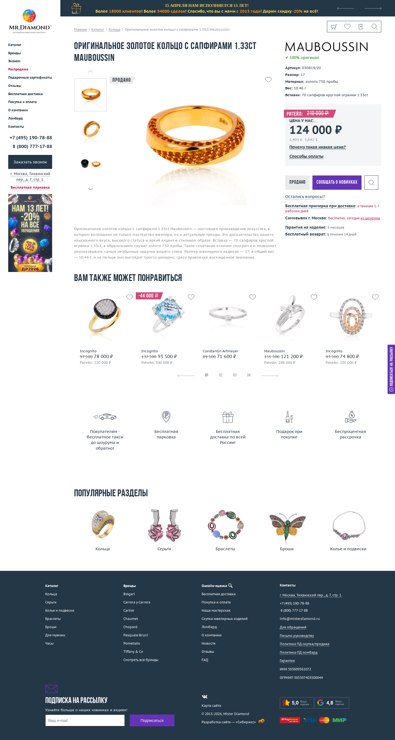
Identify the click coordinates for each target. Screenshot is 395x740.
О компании (18, 110)
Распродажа (18, 69)
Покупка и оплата (22, 102)
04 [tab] (248, 375)
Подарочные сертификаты (30, 77)
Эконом (14, 61)
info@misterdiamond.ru (300, 619)
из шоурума (370, 218)
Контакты (16, 126)
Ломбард (15, 118)
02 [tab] (220, 375)
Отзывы (14, 86)
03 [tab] (234, 375)
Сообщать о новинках (337, 182)
